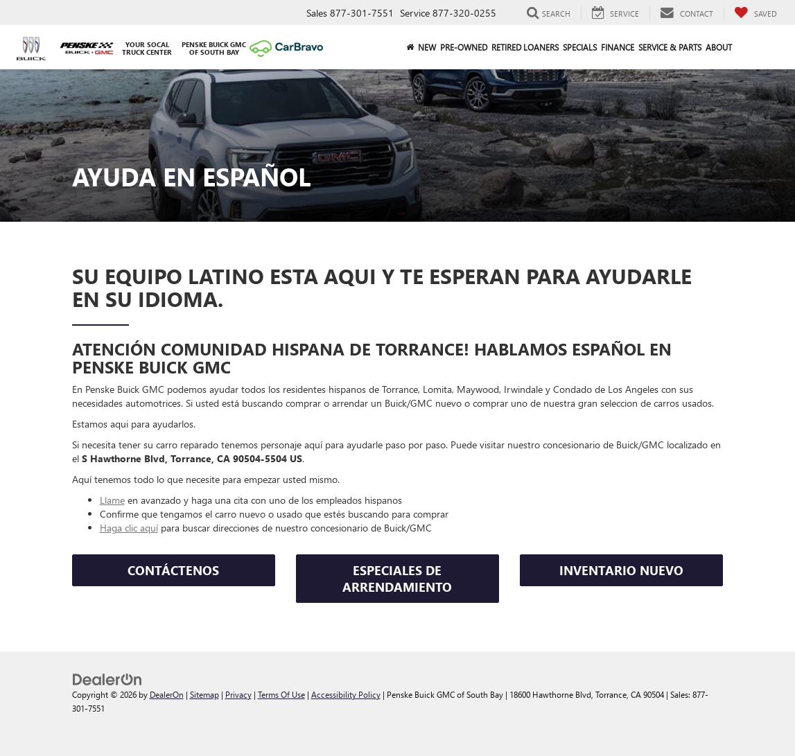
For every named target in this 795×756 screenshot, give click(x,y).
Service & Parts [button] (669, 47)
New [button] (427, 47)
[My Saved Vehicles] (755, 13)
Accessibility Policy (346, 694)
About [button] (719, 47)
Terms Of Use (281, 694)
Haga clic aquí (129, 527)
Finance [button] (617, 47)
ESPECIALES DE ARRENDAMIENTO (397, 578)
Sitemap (204, 694)
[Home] (410, 47)
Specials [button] (580, 47)
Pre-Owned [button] (463, 47)
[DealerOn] (107, 678)
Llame (112, 500)
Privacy (238, 694)
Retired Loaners (525, 47)
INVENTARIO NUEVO (621, 570)
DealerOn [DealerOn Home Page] (167, 694)
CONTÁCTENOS (173, 570)
